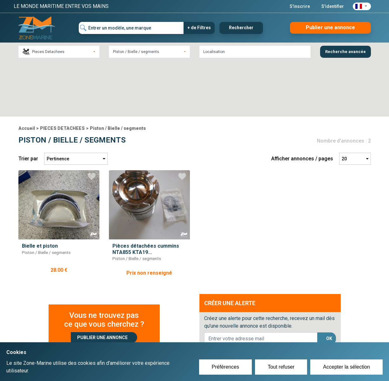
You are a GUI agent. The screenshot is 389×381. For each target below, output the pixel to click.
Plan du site (279, 336)
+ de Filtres (199, 27)
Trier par (28, 103)
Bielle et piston (40, 190)
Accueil (26, 72)
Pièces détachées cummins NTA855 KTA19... (145, 193)
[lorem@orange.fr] (261, 283)
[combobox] (58, 52)
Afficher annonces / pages (302, 103)
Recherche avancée (345, 51)
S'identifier (332, 6)
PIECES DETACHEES (62, 72)
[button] (362, 6)
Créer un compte (165, 336)
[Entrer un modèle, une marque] (131, 28)
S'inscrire (300, 6)
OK (329, 282)
